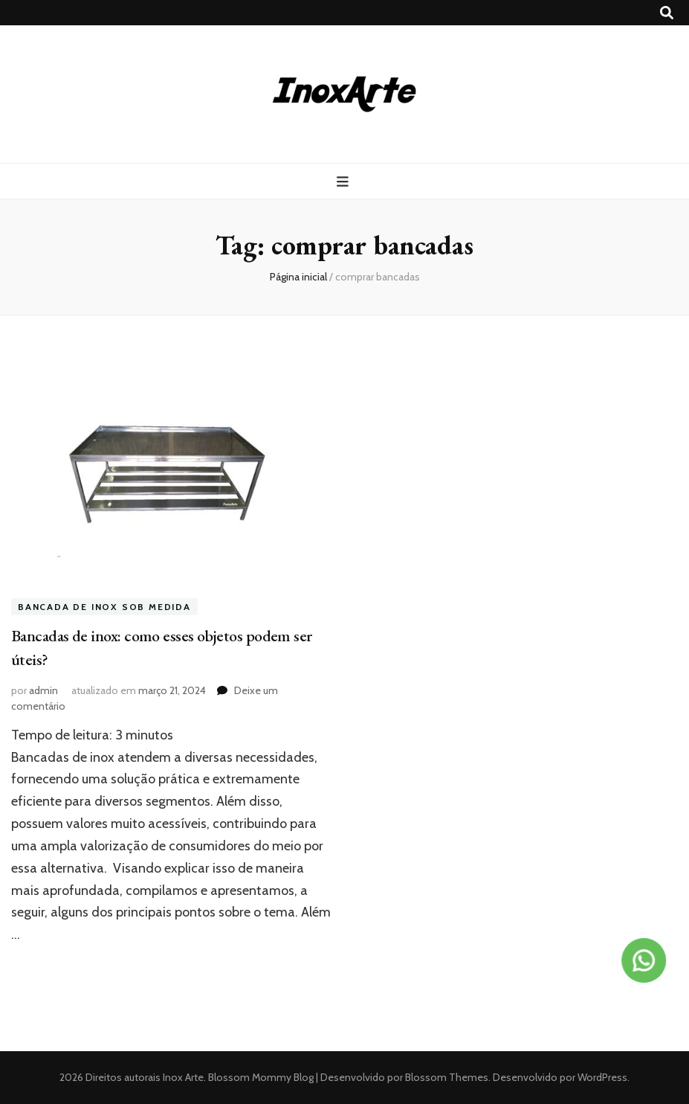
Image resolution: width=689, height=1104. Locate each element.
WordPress (602, 1077)
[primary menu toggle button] (344, 182)
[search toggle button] (666, 13)
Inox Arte (183, 1077)
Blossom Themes (445, 1077)
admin (43, 690)
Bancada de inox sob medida (104, 606)
